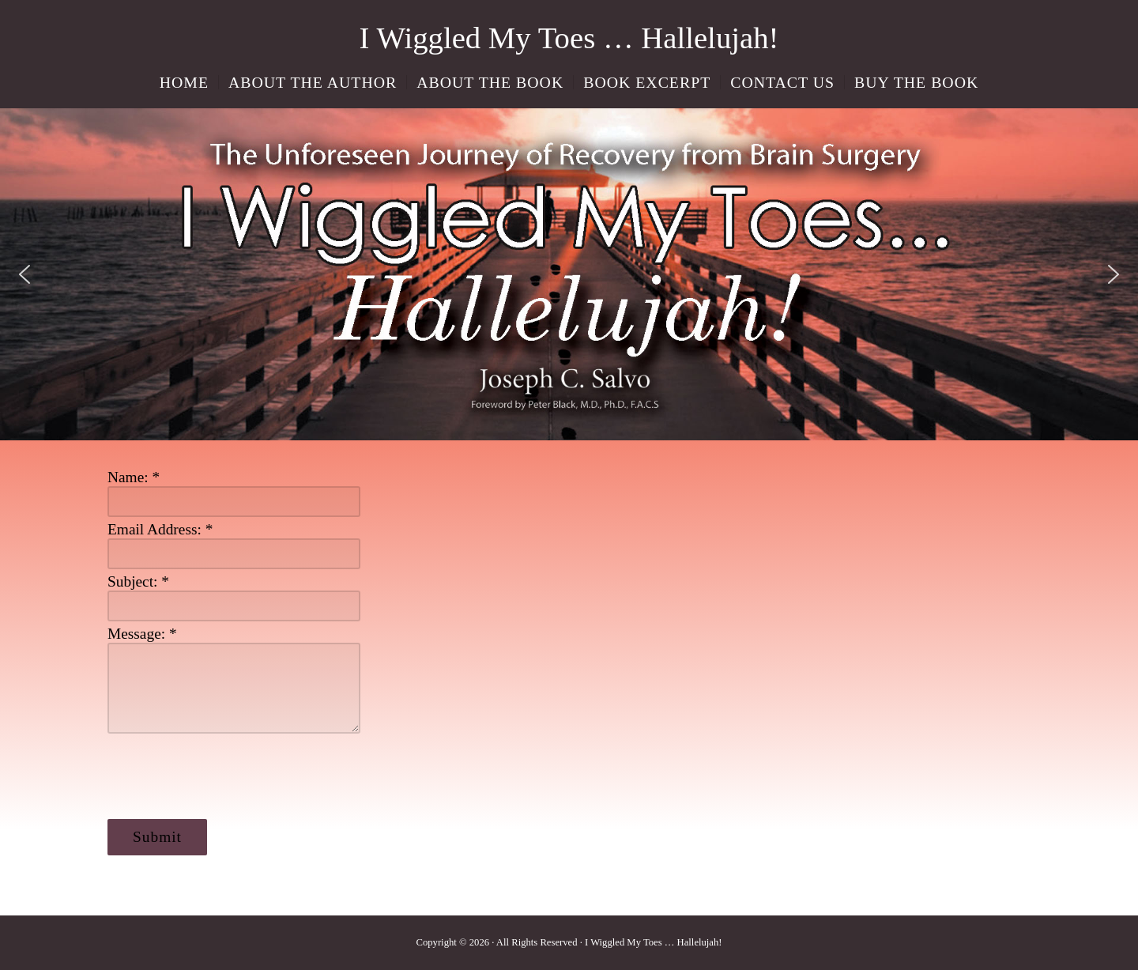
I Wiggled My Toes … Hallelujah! (569, 38)
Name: (133, 477)
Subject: (138, 581)
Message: (142, 633)
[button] (24, 274)
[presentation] (227, 776)
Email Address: (160, 529)
